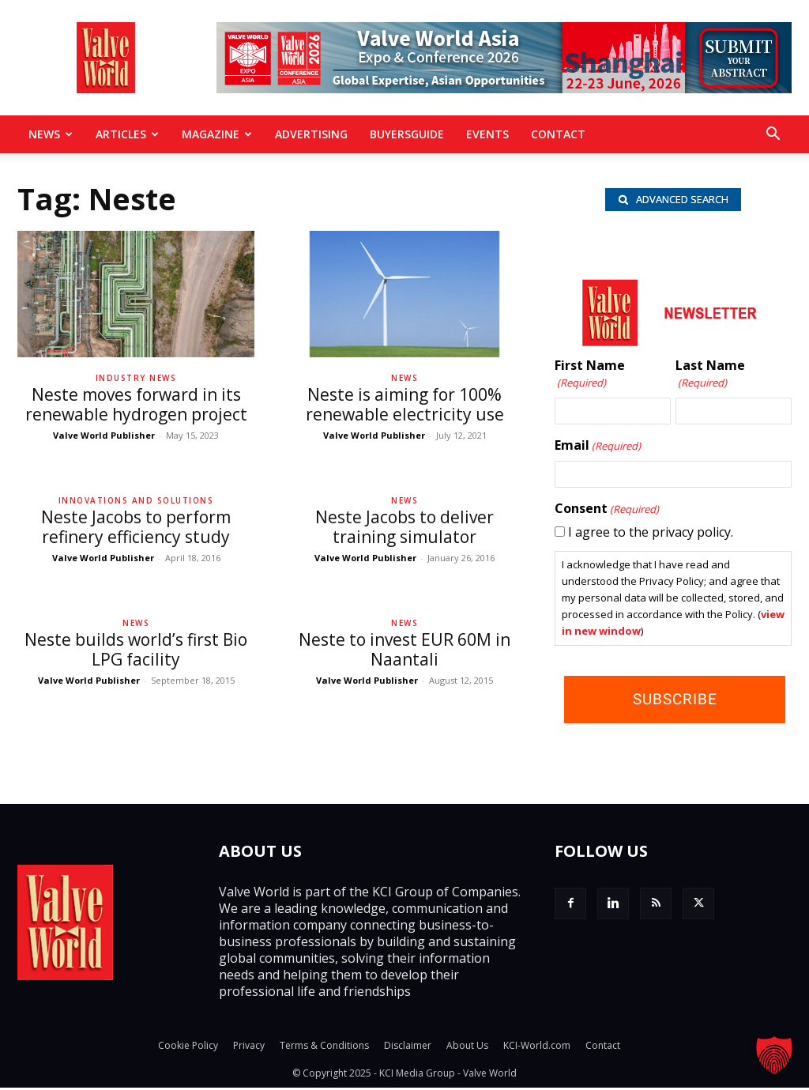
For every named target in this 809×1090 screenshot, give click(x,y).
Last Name (710, 377)
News (50, 133)
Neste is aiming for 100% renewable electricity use (405, 404)
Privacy (249, 1047)
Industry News (136, 377)
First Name (590, 377)
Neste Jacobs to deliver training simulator (404, 527)
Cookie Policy (188, 1047)
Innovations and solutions (136, 500)
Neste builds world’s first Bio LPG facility (135, 649)
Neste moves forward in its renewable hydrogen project (136, 404)
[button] (773, 135)
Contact (558, 133)
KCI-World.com (536, 1047)
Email (598, 448)
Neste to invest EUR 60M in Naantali (404, 649)
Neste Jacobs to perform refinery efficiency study (136, 527)
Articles (127, 133)
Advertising (311, 133)
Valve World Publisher (104, 435)
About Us (467, 1047)
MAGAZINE (217, 133)
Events (487, 133)
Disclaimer (407, 1047)
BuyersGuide (407, 133)
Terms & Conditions (324, 1047)
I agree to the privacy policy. (650, 534)
